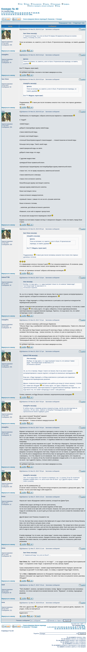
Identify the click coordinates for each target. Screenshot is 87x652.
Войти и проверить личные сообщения (40, 6)
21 (2, 14)
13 (22, 13)
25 (11, 14)
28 (18, 14)
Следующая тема (79, 23)
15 (27, 13)
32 (27, 14)
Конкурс (59, 19)
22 (4, 14)
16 (29, 13)
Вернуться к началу (8, 51)
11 (18, 13)
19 (36, 13)
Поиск (26, 4)
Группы (46, 4)
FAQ (20, 4)
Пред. (12, 11)
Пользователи (36, 4)
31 (24, 14)
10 (15, 13)
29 (20, 14)
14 (24, 13)
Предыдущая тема (65, 23)
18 (34, 13)
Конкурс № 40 (9, 8)
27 (15, 14)
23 (6, 14)
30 (22, 14)
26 (13, 14)
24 (9, 14)
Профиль (65, 4)
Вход (57, 6)
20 (38, 13)
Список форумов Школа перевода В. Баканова (38, 19)
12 (20, 13)
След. (30, 14)
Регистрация (55, 4)
